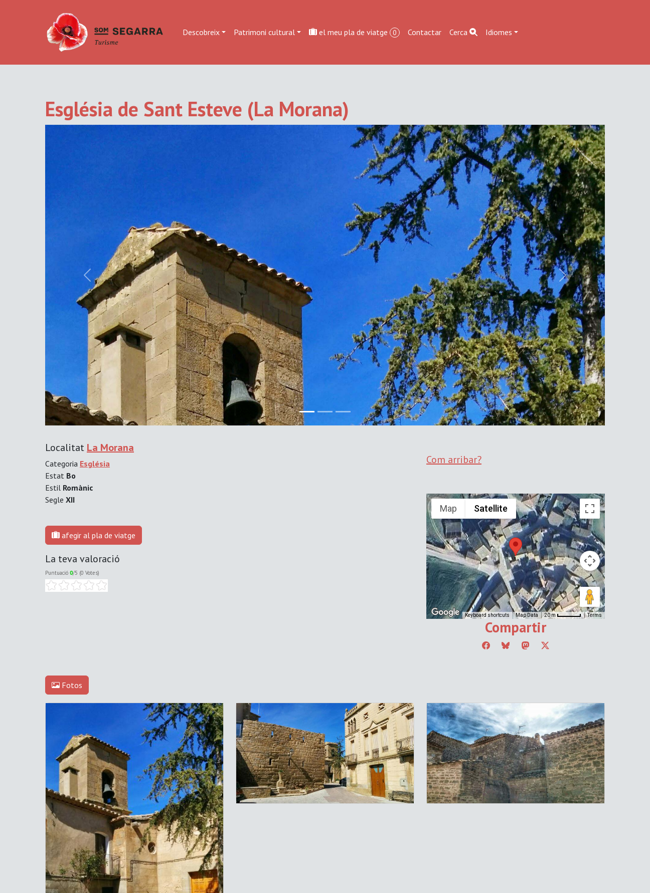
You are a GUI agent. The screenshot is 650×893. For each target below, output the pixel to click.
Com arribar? (453, 459)
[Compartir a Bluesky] (506, 645)
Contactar (424, 32)
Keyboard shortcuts (487, 615)
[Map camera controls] (590, 561)
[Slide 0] (306, 411)
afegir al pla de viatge (93, 535)
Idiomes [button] (498, 32)
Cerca (463, 32)
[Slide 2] (343, 411)
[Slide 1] (325, 411)
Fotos (67, 685)
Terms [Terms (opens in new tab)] (594, 615)
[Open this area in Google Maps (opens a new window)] (445, 612)
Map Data (527, 615)
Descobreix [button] (201, 32)
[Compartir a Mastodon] (526, 645)
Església (95, 464)
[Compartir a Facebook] (486, 645)
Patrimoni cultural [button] (264, 32)
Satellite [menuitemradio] (491, 508)
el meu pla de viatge (354, 32)
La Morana (110, 447)
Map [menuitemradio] (448, 508)
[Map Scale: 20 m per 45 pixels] (562, 615)
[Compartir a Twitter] (545, 645)
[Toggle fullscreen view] (590, 509)
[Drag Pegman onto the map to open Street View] (590, 597)
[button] (515, 546)
